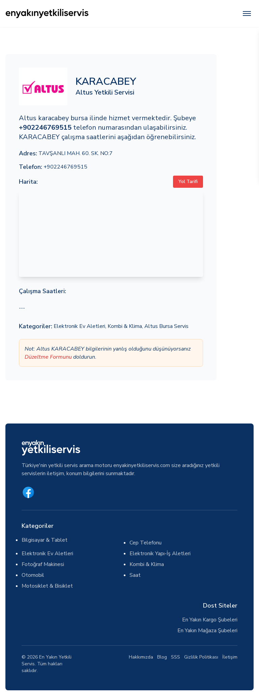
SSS (175, 657)
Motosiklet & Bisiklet (47, 586)
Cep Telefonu (146, 542)
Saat (135, 575)
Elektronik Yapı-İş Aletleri (160, 553)
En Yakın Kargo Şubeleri (209, 619)
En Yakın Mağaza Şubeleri (207, 630)
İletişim (229, 657)
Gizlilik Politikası (201, 657)
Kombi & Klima (125, 326)
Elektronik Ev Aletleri (79, 326)
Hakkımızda (141, 657)
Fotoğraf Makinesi (43, 564)
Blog (162, 657)
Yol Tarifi (188, 181)
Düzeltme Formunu (48, 357)
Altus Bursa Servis (166, 326)
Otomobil (33, 575)
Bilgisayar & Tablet (44, 540)
